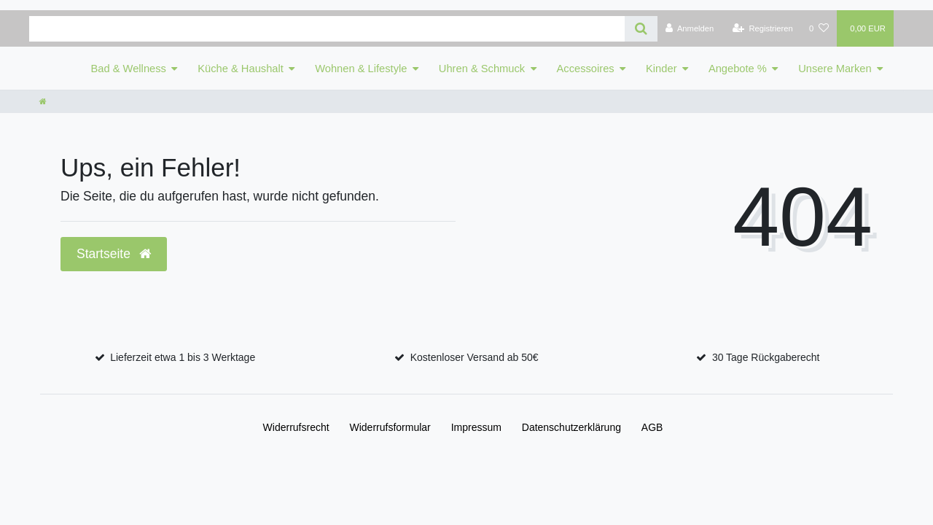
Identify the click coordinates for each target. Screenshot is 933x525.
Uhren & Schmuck (482, 68)
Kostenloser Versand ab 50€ (474, 357)
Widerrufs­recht (296, 427)
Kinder (661, 68)
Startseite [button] (114, 253)
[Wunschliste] (819, 28)
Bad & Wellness (128, 68)
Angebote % (737, 68)
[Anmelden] (689, 28)
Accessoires (585, 68)
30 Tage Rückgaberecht (766, 357)
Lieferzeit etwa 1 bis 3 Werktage (182, 357)
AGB (652, 427)
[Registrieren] (763, 28)
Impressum (476, 427)
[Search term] (327, 29)
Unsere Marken (834, 68)
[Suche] (641, 29)
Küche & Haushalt (241, 68)
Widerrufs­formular (390, 427)
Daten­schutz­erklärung (571, 427)
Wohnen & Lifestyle (361, 68)
